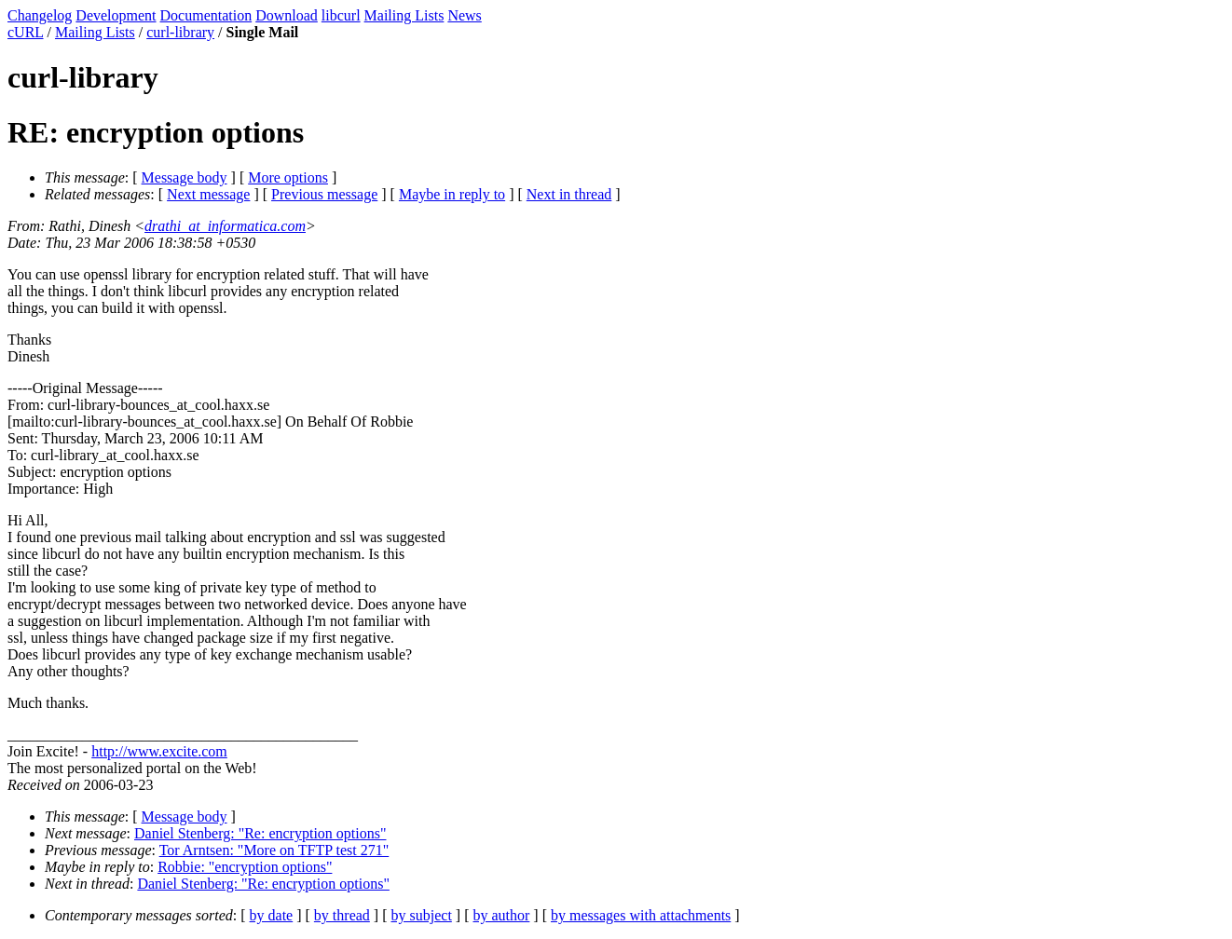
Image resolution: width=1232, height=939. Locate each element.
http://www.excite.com (159, 751)
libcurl (341, 15)
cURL (25, 32)
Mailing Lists (404, 15)
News (464, 15)
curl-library (180, 32)
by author (500, 915)
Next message (208, 194)
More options (288, 177)
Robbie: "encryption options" (244, 867)
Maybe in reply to (452, 194)
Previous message (324, 194)
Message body (184, 177)
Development (115, 15)
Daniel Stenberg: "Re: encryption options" (260, 833)
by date (272, 915)
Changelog (39, 15)
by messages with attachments (641, 915)
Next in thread (569, 194)
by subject (421, 915)
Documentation (206, 15)
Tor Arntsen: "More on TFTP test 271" (274, 850)
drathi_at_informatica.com (225, 226)
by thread (342, 915)
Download (286, 15)
